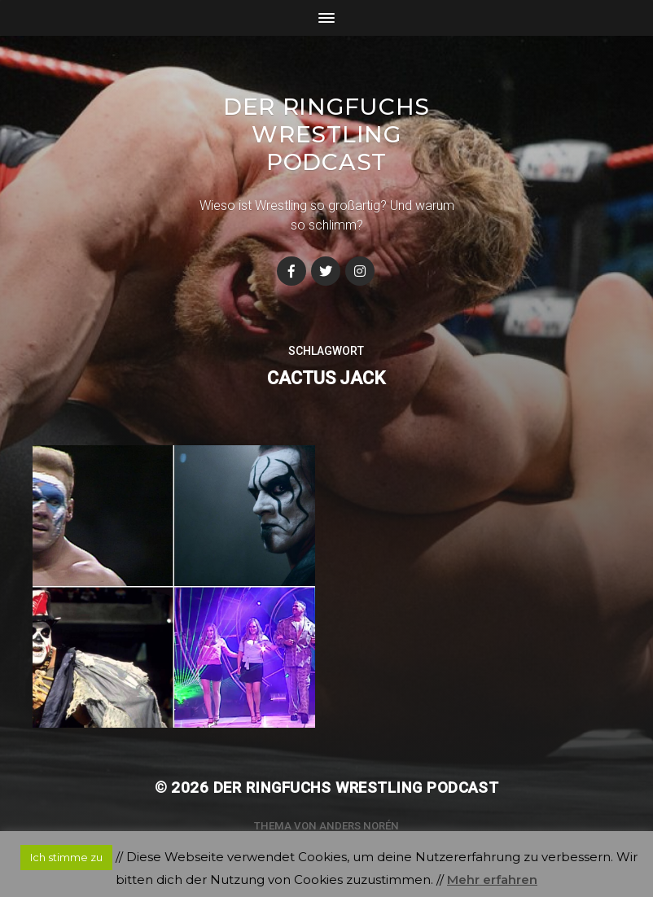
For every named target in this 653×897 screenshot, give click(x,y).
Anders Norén (359, 826)
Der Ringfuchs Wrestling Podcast (326, 134)
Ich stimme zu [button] (66, 857)
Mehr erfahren (492, 879)
